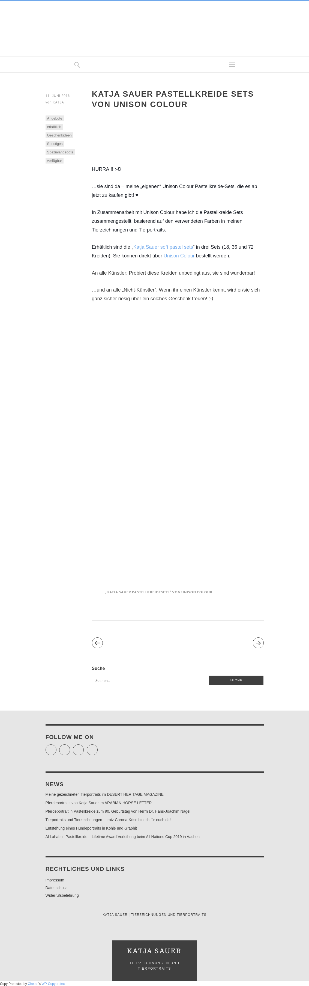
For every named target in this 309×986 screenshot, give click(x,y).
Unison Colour (179, 256)
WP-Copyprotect (53, 984)
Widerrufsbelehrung (62, 895)
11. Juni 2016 (58, 96)
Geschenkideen (59, 135)
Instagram (83, 747)
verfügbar (54, 161)
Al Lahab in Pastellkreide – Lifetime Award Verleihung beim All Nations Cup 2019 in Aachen (123, 836)
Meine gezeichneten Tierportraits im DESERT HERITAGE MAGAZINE (105, 794)
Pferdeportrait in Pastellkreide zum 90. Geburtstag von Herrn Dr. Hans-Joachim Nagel (118, 811)
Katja (58, 102)
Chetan (33, 984)
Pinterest (97, 747)
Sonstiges (55, 144)
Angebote (54, 118)
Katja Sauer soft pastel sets (163, 247)
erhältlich (54, 127)
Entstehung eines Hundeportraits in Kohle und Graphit (91, 828)
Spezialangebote (60, 152)
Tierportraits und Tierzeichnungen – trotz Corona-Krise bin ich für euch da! (108, 820)
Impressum (55, 880)
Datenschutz (56, 888)
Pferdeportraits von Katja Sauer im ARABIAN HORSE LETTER (99, 803)
